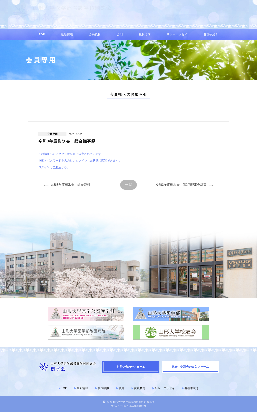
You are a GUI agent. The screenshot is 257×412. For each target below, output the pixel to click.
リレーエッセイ (177, 34)
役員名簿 (145, 34)
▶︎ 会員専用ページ (148, 16)
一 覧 (128, 184)
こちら (57, 169)
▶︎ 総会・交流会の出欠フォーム (223, 16)
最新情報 (67, 34)
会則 (120, 34)
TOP (42, 34)
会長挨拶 (95, 34)
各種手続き (211, 34)
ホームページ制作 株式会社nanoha (128, 406)
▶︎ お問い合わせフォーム (182, 16)
